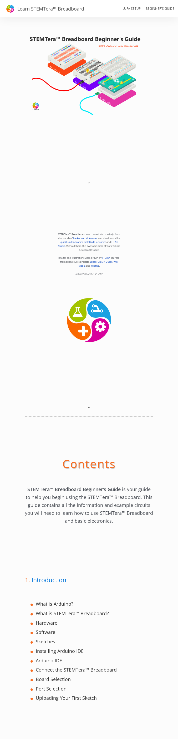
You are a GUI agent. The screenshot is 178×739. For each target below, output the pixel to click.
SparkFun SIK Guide (101, 261)
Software (45, 632)
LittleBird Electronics (95, 242)
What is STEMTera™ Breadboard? (72, 613)
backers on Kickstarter (85, 238)
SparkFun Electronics (71, 242)
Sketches (45, 641)
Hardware (46, 623)
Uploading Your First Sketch (66, 698)
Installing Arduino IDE (60, 651)
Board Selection (53, 679)
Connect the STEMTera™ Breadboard (76, 670)
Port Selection (51, 689)
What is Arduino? (54, 604)
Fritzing (95, 265)
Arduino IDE (49, 660)
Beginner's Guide (160, 8)
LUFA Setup (132, 8)
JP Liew (106, 258)
